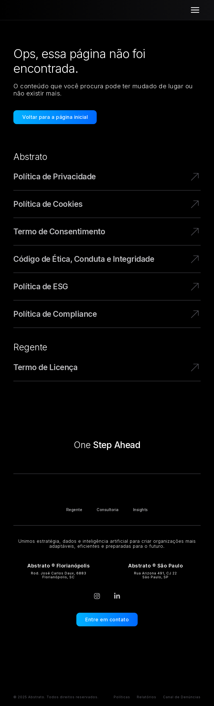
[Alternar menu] (195, 10)
